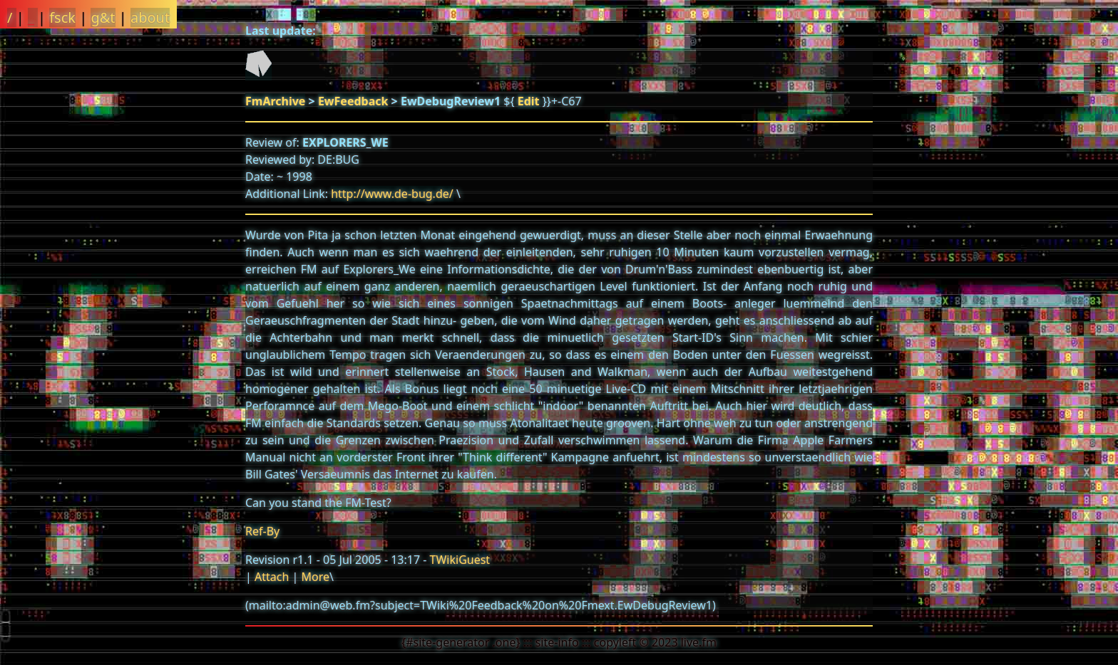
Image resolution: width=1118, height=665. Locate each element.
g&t (103, 17)
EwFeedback (353, 101)
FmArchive (275, 101)
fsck (62, 17)
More (315, 577)
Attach (272, 577)
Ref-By (262, 531)
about (150, 17)
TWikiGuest (460, 559)
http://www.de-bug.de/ (392, 193)
